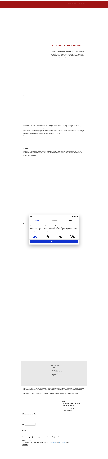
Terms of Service (62, 442)
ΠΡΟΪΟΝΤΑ (74, 3)
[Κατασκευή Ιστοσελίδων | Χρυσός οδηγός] (23, 456)
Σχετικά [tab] (70, 220)
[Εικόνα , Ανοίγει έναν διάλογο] (46, 69)
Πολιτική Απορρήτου (52, 442)
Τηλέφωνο (24, 427)
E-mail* (23, 424)
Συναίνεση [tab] (37, 220)
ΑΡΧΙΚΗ (69, 3)
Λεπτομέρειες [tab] (54, 220)
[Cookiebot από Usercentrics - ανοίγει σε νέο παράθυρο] (73, 216)
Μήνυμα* (24, 430)
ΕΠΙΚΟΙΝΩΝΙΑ (82, 3)
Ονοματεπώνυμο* (25, 421)
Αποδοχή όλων (70, 241)
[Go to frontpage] (30, 7)
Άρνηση (37, 241)
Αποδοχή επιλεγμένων (54, 241)
